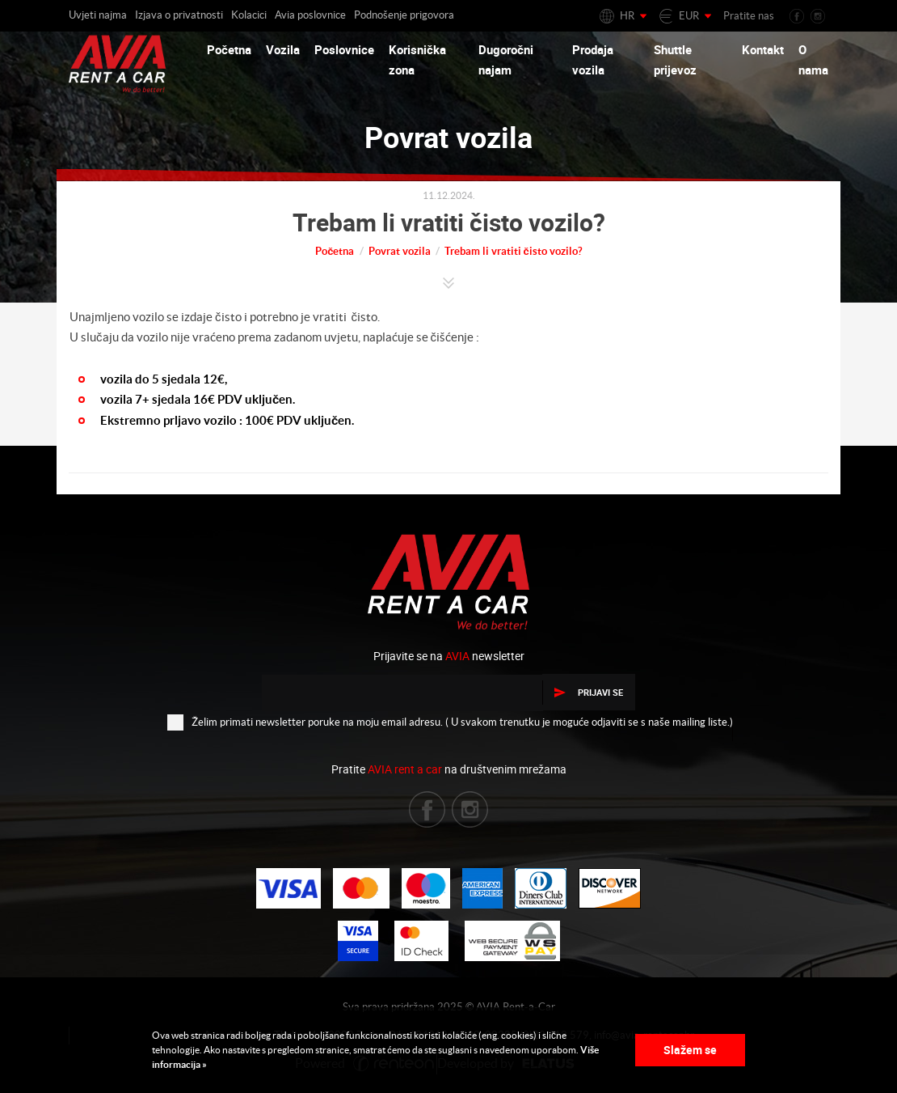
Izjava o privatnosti (179, 15)
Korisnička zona (417, 59)
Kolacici (249, 15)
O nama (813, 59)
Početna (229, 49)
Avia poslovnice (310, 15)
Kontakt (763, 49)
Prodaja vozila (592, 59)
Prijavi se (588, 692)
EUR (689, 16)
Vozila (283, 49)
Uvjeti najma (98, 15)
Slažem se (690, 1049)
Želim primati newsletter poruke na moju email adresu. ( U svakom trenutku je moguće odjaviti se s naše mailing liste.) (450, 721)
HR (627, 16)
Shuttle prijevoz (675, 59)
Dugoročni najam (505, 59)
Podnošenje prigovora (404, 15)
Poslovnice (344, 49)
